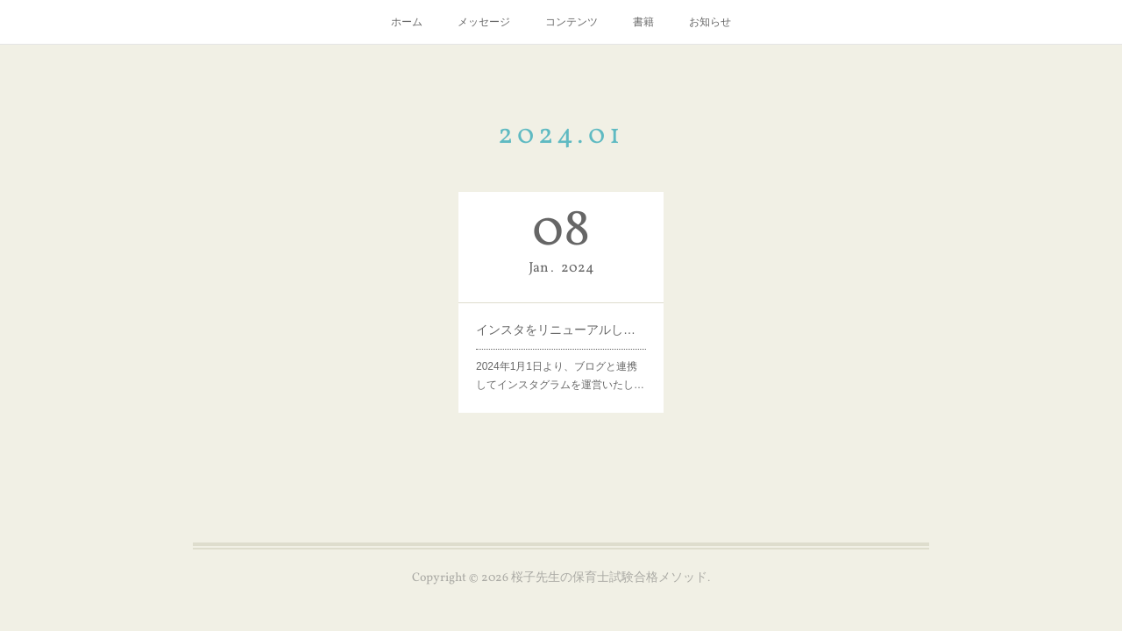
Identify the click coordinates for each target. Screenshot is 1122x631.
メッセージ (484, 22)
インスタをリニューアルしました (561, 329)
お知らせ (710, 22)
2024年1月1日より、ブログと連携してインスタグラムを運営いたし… (560, 374)
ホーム (407, 22)
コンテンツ (571, 22)
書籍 (643, 22)
